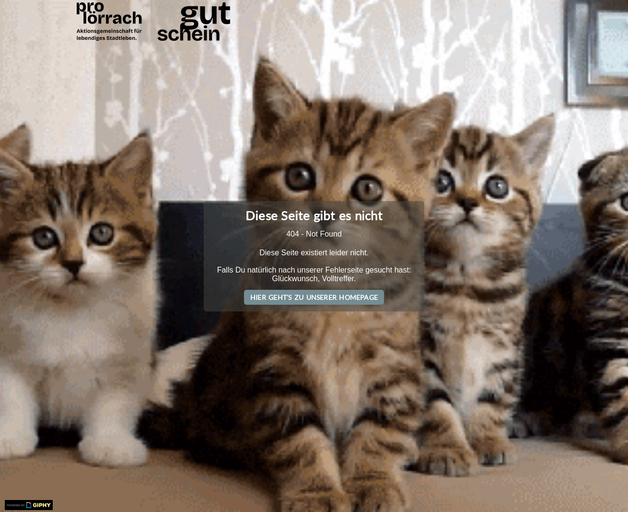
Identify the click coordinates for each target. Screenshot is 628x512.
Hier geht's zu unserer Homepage (314, 297)
